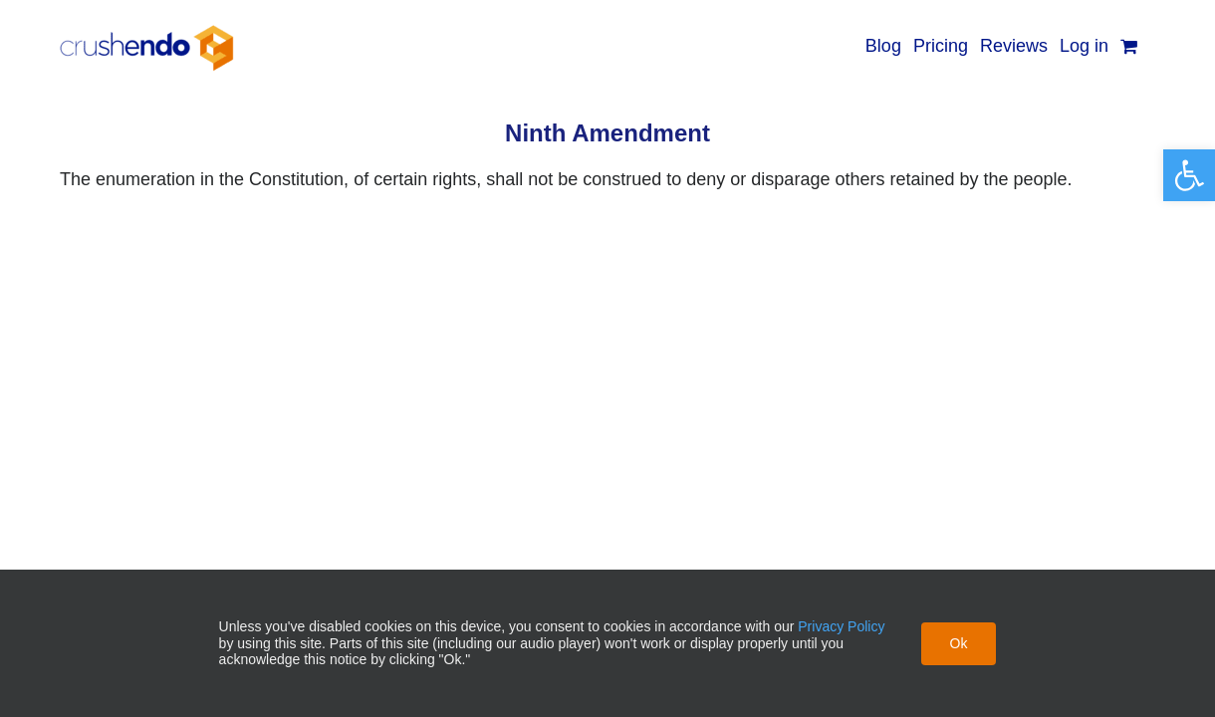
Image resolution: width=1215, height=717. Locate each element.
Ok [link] (959, 643)
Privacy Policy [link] (841, 626)
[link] (1189, 175)
